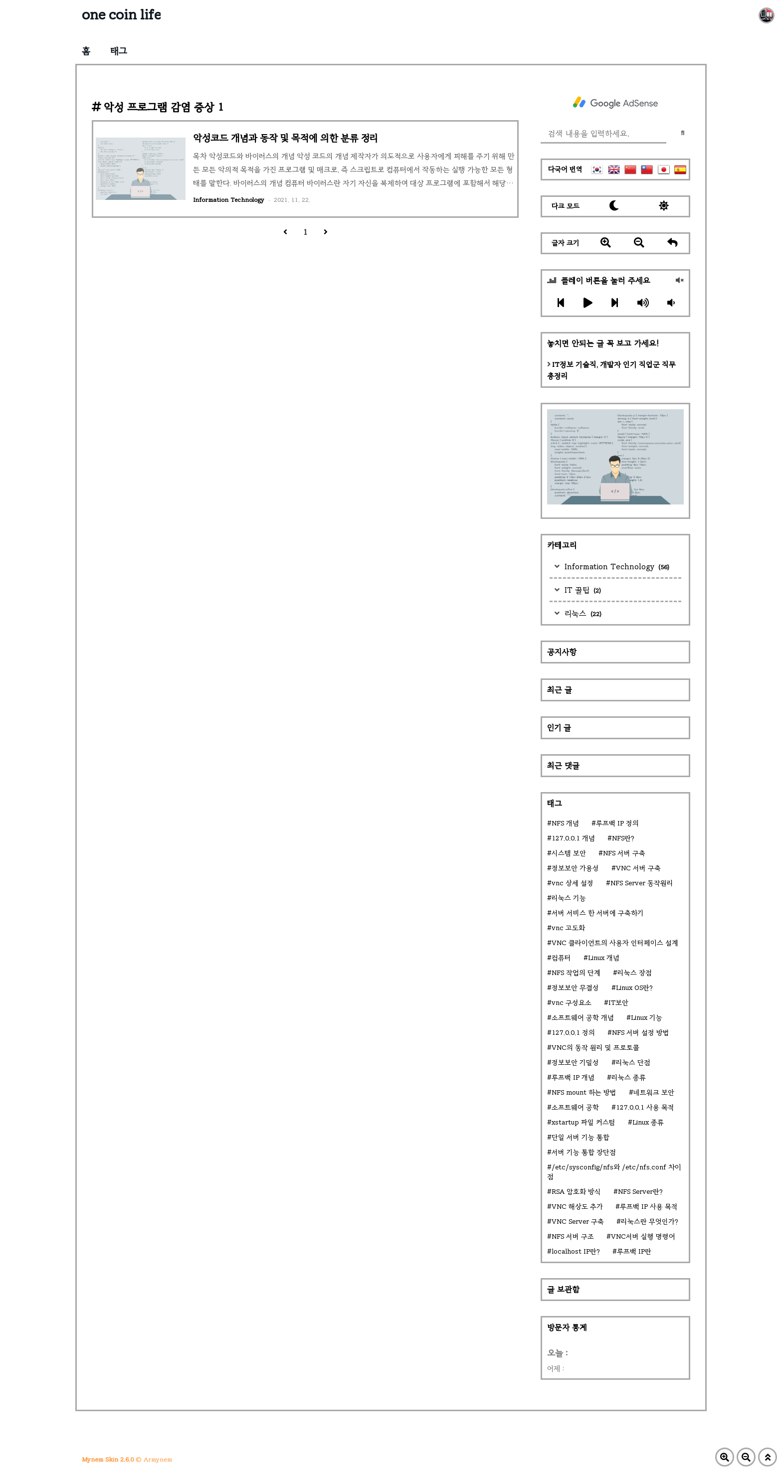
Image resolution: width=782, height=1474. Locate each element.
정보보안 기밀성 (575, 1062)
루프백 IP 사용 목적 (649, 1206)
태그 (118, 50)
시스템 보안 (569, 853)
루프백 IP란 (634, 1251)
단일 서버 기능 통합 (580, 1137)
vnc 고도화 (568, 928)
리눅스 (581, 613)
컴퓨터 (561, 958)
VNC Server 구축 (578, 1221)
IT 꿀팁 (581, 590)
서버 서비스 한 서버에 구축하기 (598, 913)
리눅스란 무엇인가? (649, 1221)
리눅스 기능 (569, 898)
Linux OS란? (634, 987)
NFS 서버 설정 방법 (640, 1032)
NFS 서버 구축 (624, 853)
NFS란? (623, 838)
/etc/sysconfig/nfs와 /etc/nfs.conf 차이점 (614, 1172)
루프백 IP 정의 (617, 823)
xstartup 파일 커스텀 (583, 1122)
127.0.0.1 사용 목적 (645, 1107)
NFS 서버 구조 (573, 1236)
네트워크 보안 (653, 1092)
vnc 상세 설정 (572, 883)
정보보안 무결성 (575, 987)
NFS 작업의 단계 (576, 973)
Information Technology (615, 566)
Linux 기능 (646, 1017)
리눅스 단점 (633, 1062)
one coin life (121, 14)
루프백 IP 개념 (573, 1077)
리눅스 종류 (628, 1077)
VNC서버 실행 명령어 (643, 1236)
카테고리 (562, 545)
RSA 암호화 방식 (576, 1191)
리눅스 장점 (634, 973)
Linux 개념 (603, 958)
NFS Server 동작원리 (641, 883)
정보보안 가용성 (575, 868)
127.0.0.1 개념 (573, 838)
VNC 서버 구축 (638, 868)
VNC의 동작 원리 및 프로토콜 (595, 1047)
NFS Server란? (640, 1191)
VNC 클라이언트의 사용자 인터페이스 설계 (615, 943)
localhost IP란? (576, 1251)
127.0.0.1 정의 (573, 1032)
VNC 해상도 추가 (577, 1206)
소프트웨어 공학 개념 (583, 1017)
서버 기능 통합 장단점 (584, 1152)
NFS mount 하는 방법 (584, 1092)
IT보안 (618, 1002)
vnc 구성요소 (571, 1002)
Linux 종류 (648, 1122)
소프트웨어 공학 (575, 1107)
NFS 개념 (565, 823)
